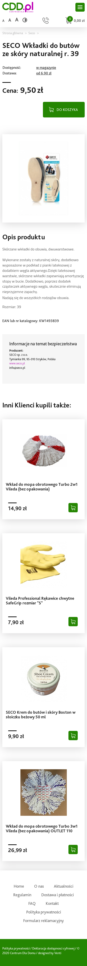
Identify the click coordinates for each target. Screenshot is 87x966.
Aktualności (63, 886)
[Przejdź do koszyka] (74, 21)
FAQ (32, 903)
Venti (57, 953)
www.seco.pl (17, 363)
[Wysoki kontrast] (25, 20)
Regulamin (22, 894)
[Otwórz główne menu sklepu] (80, 7)
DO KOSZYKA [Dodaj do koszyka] (67, 109)
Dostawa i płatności (57, 894)
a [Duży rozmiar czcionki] (16, 19)
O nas (39, 886)
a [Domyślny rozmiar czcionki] (3, 20)
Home (19, 886)
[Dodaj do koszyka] (73, 507)
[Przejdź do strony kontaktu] (45, 21)
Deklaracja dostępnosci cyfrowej (53, 948)
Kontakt (52, 903)
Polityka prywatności (43, 911)
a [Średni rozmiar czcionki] (9, 20)
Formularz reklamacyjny (43, 920)
